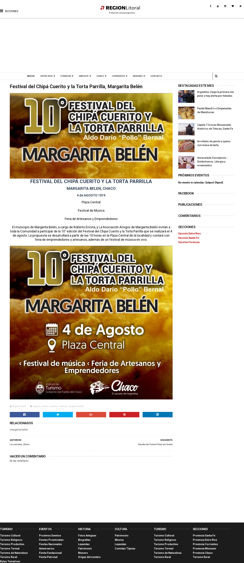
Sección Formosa (189, 242)
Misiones (138, 76)
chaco (45, 406)
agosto (36, 406)
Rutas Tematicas (10, 561)
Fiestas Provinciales (51, 539)
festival (63, 406)
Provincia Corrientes (205, 544)
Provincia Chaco (203, 552)
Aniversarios (46, 548)
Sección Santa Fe (188, 237)
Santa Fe (84, 76)
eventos (54, 406)
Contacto (156, 76)
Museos (83, 552)
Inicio (31, 76)
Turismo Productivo (12, 544)
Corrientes (118, 76)
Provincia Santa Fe (204, 535)
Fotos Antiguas (87, 535)
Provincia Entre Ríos (205, 539)
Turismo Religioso (11, 539)
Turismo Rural (8, 557)
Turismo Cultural (10, 535)
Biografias (84, 539)
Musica (119, 539)
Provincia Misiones (204, 548)
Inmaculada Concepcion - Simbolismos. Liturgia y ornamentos (212, 161)
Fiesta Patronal (48, 557)
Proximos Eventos (50, 535)
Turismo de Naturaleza (14, 552)
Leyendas (84, 544)
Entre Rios (46, 76)
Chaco (100, 76)
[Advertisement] (122, 45)
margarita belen (76, 406)
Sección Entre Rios (189, 233)
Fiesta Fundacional (50, 552)
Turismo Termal (10, 548)
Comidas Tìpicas (125, 548)
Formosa (66, 76)
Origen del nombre (89, 557)
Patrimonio (85, 548)
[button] (9, 8)
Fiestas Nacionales (50, 544)
